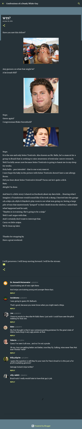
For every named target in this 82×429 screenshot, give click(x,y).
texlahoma (14, 298)
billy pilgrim (15, 358)
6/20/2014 (34, 282)
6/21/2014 (20, 340)
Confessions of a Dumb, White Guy (22, 3)
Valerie (13, 340)
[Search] (79, 3)
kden (12, 327)
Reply (12, 293)
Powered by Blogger (41, 426)
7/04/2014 (23, 375)
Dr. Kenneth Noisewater (20, 282)
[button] (4, 25)
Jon (11, 313)
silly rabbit (14, 375)
